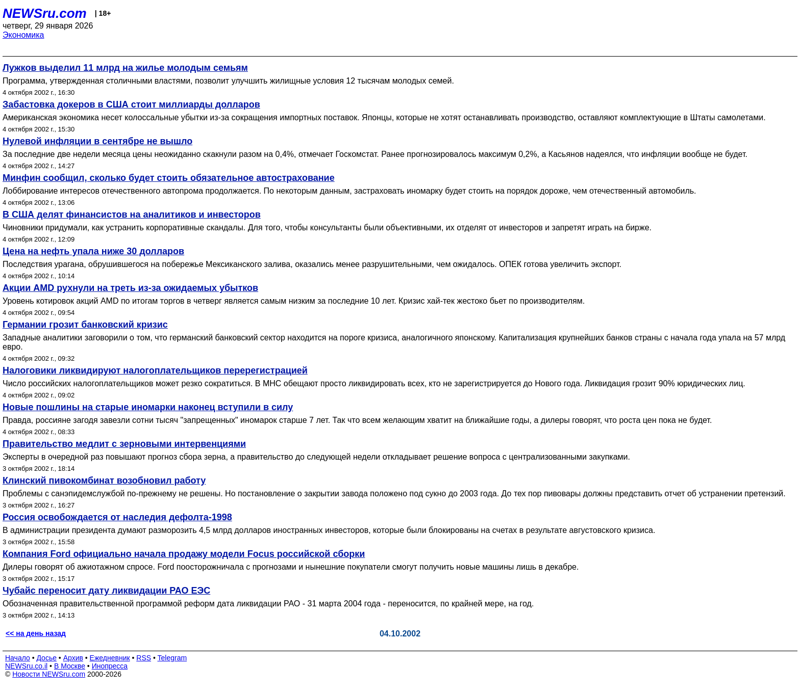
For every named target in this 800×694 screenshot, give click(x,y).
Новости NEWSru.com (48, 674)
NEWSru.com (45, 13)
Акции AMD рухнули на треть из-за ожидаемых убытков (130, 288)
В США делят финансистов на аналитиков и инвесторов (132, 214)
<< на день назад (36, 633)
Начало (17, 658)
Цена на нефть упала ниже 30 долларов (93, 251)
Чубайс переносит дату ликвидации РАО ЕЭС (106, 590)
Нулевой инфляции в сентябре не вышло (97, 141)
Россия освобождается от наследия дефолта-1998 (117, 517)
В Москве (69, 666)
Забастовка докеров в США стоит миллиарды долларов (131, 104)
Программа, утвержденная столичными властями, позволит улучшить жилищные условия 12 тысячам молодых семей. (228, 80)
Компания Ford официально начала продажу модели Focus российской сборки (184, 554)
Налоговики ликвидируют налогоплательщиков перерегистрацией (155, 370)
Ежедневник (110, 658)
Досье (46, 658)
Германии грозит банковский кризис (85, 324)
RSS (143, 658)
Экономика (23, 35)
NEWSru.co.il (26, 666)
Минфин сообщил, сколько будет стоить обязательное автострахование (169, 178)
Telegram (172, 658)
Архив (73, 658)
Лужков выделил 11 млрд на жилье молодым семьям (125, 68)
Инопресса (110, 666)
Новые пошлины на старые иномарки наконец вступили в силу (148, 407)
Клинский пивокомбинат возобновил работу (104, 480)
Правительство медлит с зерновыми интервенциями (124, 444)
